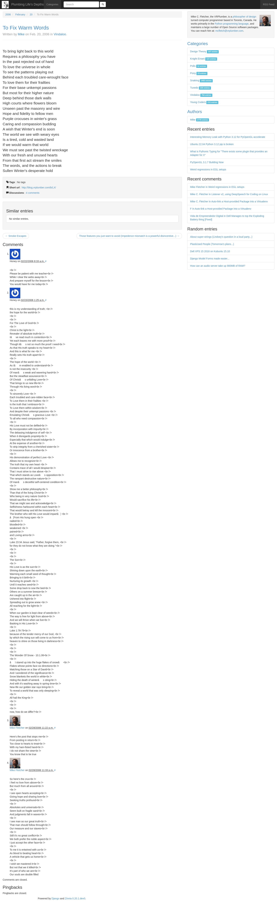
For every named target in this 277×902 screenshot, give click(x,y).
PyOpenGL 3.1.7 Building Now (206, 162)
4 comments (32, 192)
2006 (8, 14)
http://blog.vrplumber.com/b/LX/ (39, 187)
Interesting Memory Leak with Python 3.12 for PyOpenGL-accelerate (227, 137)
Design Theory (204, 51)
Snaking (201, 80)
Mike (21, 34)
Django (55, 898)
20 (31, 14)
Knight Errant (203, 58)
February (20, 14)
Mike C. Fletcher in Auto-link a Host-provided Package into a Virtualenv (229, 201)
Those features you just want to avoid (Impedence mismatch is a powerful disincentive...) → (129, 236)
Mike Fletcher (17, 727)
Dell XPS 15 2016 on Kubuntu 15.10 (210, 251)
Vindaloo (60, 34)
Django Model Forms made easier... (209, 258)
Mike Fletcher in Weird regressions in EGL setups (217, 187)
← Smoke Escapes (15, 236)
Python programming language (232, 23)
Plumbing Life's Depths (27, 4)
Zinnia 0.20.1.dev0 (75, 898)
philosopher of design (244, 16)
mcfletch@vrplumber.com (229, 30)
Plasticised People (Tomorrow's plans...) (212, 244)
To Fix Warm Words (26, 28)
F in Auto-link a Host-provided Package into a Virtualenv (220, 208)
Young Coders (204, 102)
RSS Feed (268, 4)
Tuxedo (200, 87)
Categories (52, 4)
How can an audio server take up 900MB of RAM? (217, 265)
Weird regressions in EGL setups (208, 169)
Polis (198, 66)
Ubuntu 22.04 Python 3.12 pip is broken (212, 144)
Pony (198, 73)
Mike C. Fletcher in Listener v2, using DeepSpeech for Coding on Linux (229, 194)
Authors (194, 111)
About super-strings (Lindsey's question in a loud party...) (221, 236)
